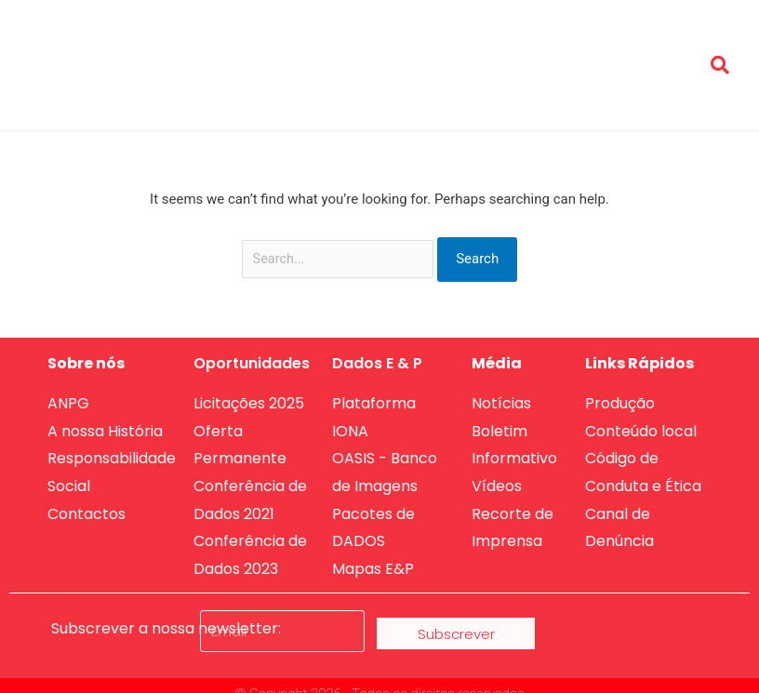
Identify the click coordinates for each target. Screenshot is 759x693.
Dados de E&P (502, 45)
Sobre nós (283, 45)
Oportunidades (388, 45)
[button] (720, 65)
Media (583, 45)
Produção (644, 45)
